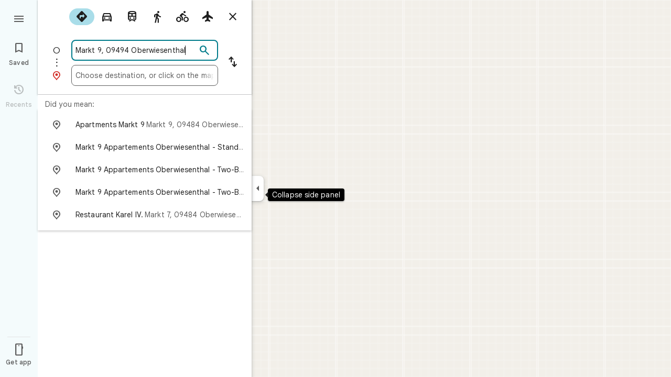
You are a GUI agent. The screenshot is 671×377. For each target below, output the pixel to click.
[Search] (204, 50)
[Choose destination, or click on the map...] (144, 75)
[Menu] (19, 17)
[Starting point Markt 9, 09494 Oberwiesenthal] (135, 50)
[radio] (81, 16)
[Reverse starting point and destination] (232, 63)
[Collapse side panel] (258, 188)
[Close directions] (233, 16)
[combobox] (135, 50)
